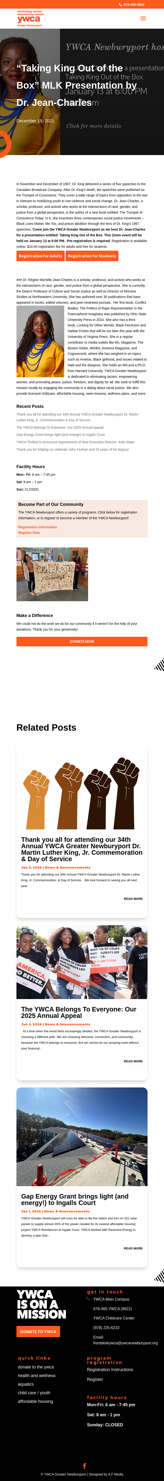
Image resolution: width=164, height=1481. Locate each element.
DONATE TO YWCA (38, 1331)
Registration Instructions (110, 1369)
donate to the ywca (36, 1367)
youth (45, 1392)
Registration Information (37, 527)
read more (133, 899)
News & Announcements (67, 867)
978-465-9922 (133, 4)
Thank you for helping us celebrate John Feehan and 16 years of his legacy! (72, 449)
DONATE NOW (82, 641)
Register (95, 1379)
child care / (29, 1392)
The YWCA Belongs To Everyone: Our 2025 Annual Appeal (60, 427)
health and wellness (37, 1375)
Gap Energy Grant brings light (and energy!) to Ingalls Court (60, 435)
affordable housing (35, 1401)
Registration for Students (92, 256)
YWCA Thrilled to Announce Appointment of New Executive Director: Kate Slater (75, 442)
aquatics (26, 1384)
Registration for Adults (40, 256)
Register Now (29, 533)
